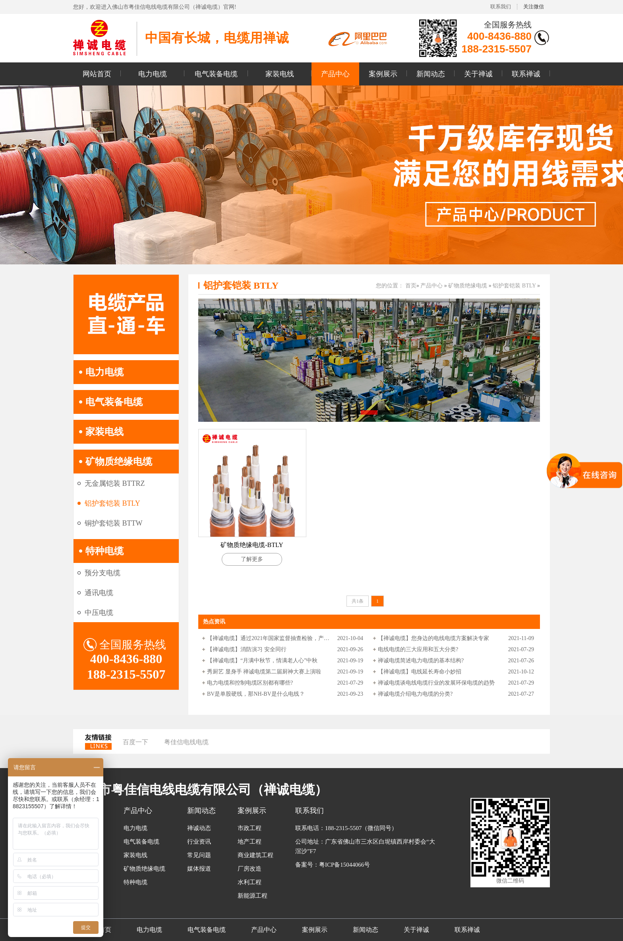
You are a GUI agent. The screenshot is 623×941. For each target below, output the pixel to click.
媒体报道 (199, 868)
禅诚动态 (199, 828)
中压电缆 (99, 613)
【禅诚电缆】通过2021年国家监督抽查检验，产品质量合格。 (268, 638)
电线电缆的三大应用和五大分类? (418, 649)
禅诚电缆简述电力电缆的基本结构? (421, 661)
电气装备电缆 (216, 74)
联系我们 (500, 7)
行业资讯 (199, 841)
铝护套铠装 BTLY (112, 503)
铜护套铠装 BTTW (114, 523)
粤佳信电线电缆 (186, 742)
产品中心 (335, 74)
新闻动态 (430, 74)
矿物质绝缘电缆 (118, 461)
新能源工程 (252, 895)
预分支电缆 (102, 573)
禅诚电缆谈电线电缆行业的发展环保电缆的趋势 (436, 683)
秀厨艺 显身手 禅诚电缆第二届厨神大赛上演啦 (264, 672)
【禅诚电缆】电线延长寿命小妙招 (419, 672)
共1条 (358, 601)
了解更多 (252, 559)
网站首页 (97, 74)
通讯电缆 (99, 593)
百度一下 (135, 742)
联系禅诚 (526, 74)
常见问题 (199, 855)
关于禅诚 (478, 74)
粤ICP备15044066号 (344, 864)
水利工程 (249, 882)
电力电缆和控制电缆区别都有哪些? (250, 683)
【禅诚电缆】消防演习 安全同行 (246, 649)
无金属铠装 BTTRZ (115, 483)
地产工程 (249, 841)
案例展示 (383, 74)
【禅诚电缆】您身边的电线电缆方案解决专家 (433, 638)
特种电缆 (104, 551)
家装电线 (279, 74)
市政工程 (249, 828)
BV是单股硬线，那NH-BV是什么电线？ (256, 694)
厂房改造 (249, 868)
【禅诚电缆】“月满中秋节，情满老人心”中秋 (262, 661)
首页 (410, 286)
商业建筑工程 (255, 855)
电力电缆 (152, 74)
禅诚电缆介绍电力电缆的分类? (415, 694)
